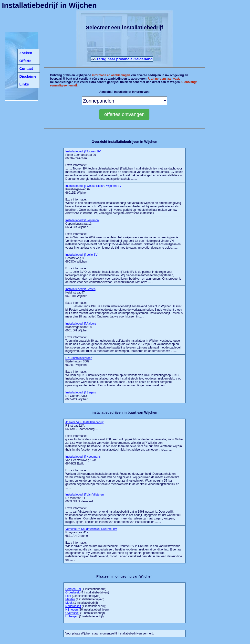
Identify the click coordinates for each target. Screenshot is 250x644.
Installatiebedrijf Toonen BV (83, 151)
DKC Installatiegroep (78, 358)
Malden (70, 599)
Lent (68, 596)
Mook (69, 602)
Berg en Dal (73, 589)
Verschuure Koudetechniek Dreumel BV (91, 529)
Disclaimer (28, 76)
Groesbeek (72, 592)
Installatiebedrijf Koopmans (83, 456)
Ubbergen (71, 616)
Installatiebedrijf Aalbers (80, 323)
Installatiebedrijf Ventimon (82, 220)
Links (24, 84)
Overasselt (72, 613)
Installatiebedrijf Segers (80, 392)
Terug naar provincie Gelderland (124, 59)
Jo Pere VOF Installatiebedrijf (84, 422)
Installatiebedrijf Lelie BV (81, 254)
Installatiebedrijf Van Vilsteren (84, 494)
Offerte (25, 61)
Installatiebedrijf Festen (80, 289)
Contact (26, 68)
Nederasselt (73, 606)
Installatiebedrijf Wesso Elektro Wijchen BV (93, 186)
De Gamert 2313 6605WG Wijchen (80, 396)
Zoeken (25, 53)
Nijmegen (71, 609)
